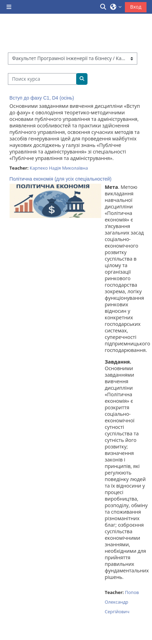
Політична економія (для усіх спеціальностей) (61, 179)
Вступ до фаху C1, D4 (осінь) (42, 98)
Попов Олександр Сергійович (122, 602)
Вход (135, 6)
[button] (104, 6)
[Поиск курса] (42, 79)
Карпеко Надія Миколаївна (59, 168)
